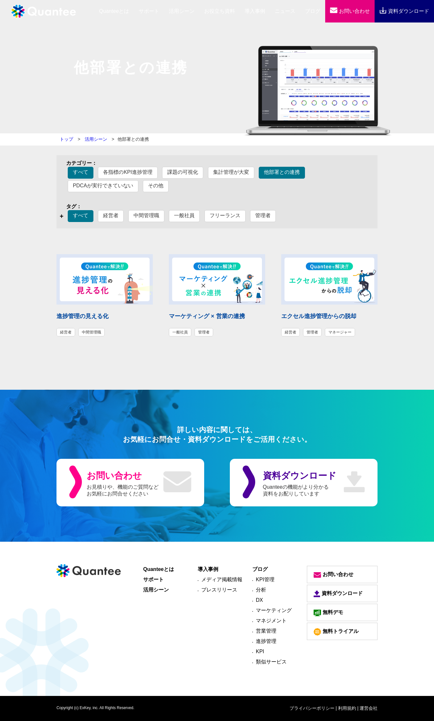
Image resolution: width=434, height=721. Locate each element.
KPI (260, 651)
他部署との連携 (282, 172)
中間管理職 (146, 215)
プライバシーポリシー (312, 708)
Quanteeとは (158, 569)
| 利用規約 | (347, 708)
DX (259, 600)
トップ (66, 139)
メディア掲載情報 (221, 579)
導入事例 (255, 11)
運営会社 (369, 708)
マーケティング (274, 610)
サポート (149, 11)
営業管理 (266, 631)
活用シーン (182, 11)
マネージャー (340, 332)
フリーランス (225, 215)
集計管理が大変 (231, 172)
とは (114, 11)
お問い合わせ (349, 11)
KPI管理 (265, 579)
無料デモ (328, 613)
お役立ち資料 (219, 11)
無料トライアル (336, 632)
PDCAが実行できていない (103, 185)
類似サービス (271, 661)
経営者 (110, 215)
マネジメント (271, 620)
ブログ (312, 11)
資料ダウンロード (404, 11)
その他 (156, 185)
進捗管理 (266, 641)
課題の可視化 (183, 172)
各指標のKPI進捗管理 (127, 172)
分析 (261, 589)
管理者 (263, 215)
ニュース (285, 11)
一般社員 (184, 215)
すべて (80, 172)
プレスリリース (219, 589)
